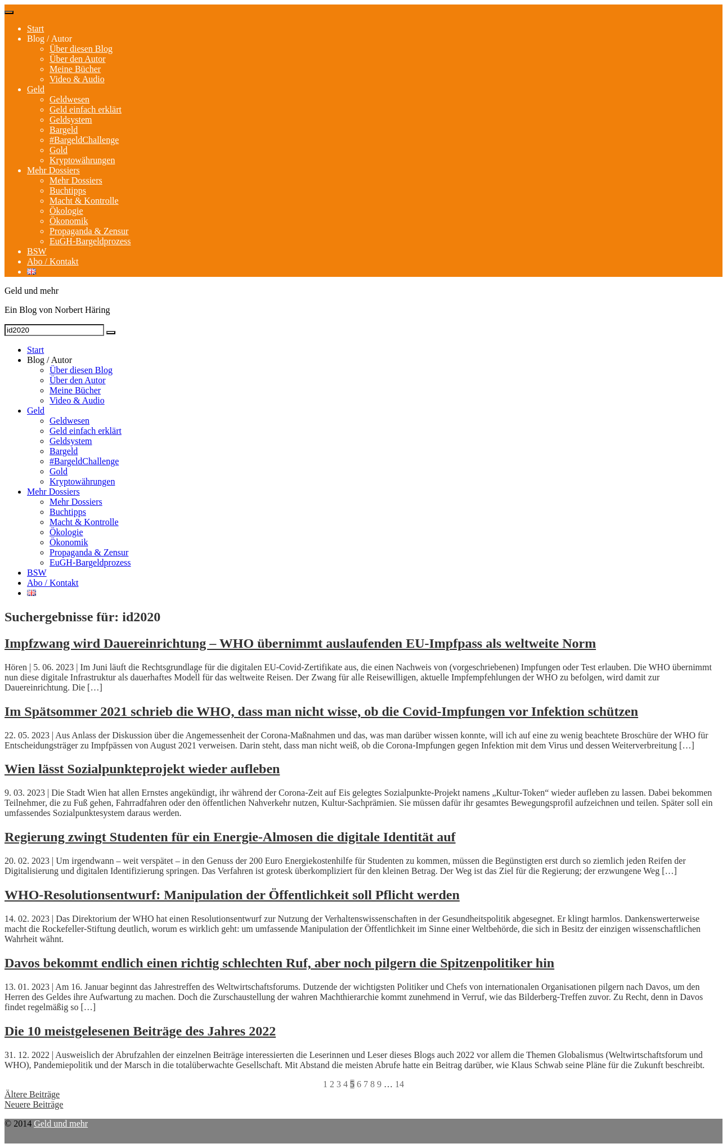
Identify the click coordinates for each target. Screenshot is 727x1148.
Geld (35, 89)
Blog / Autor (49, 38)
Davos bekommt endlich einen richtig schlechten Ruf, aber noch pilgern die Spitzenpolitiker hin (279, 963)
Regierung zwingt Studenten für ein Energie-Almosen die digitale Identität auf (230, 836)
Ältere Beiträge (32, 1094)
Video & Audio (77, 79)
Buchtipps (68, 190)
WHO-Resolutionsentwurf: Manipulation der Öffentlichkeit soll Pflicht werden (232, 894)
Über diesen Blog (81, 48)
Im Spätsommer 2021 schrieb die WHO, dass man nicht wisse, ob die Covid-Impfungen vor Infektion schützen (321, 711)
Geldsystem (71, 119)
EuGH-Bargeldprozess (90, 241)
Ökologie (66, 211)
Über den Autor (78, 59)
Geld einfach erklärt (86, 109)
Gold (59, 150)
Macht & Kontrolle (84, 200)
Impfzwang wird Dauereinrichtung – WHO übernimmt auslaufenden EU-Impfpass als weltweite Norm (300, 643)
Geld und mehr (61, 1123)
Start (35, 28)
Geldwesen (69, 99)
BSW (37, 251)
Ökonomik (69, 221)
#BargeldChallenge (84, 140)
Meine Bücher (75, 69)
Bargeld (64, 129)
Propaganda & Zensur (89, 231)
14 (399, 1084)
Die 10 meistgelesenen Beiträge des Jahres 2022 (140, 1031)
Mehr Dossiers (53, 170)
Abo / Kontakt (53, 261)
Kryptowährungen (82, 160)
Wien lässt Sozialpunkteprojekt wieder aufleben (142, 768)
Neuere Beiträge (34, 1104)
